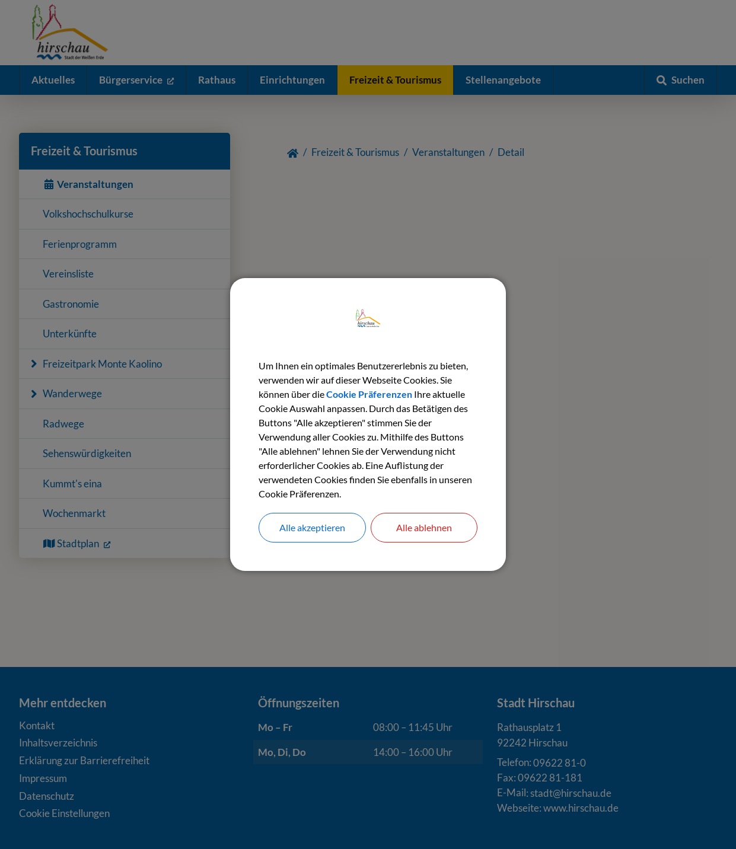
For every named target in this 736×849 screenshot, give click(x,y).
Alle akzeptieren (312, 527)
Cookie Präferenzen (369, 394)
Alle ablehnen (424, 527)
